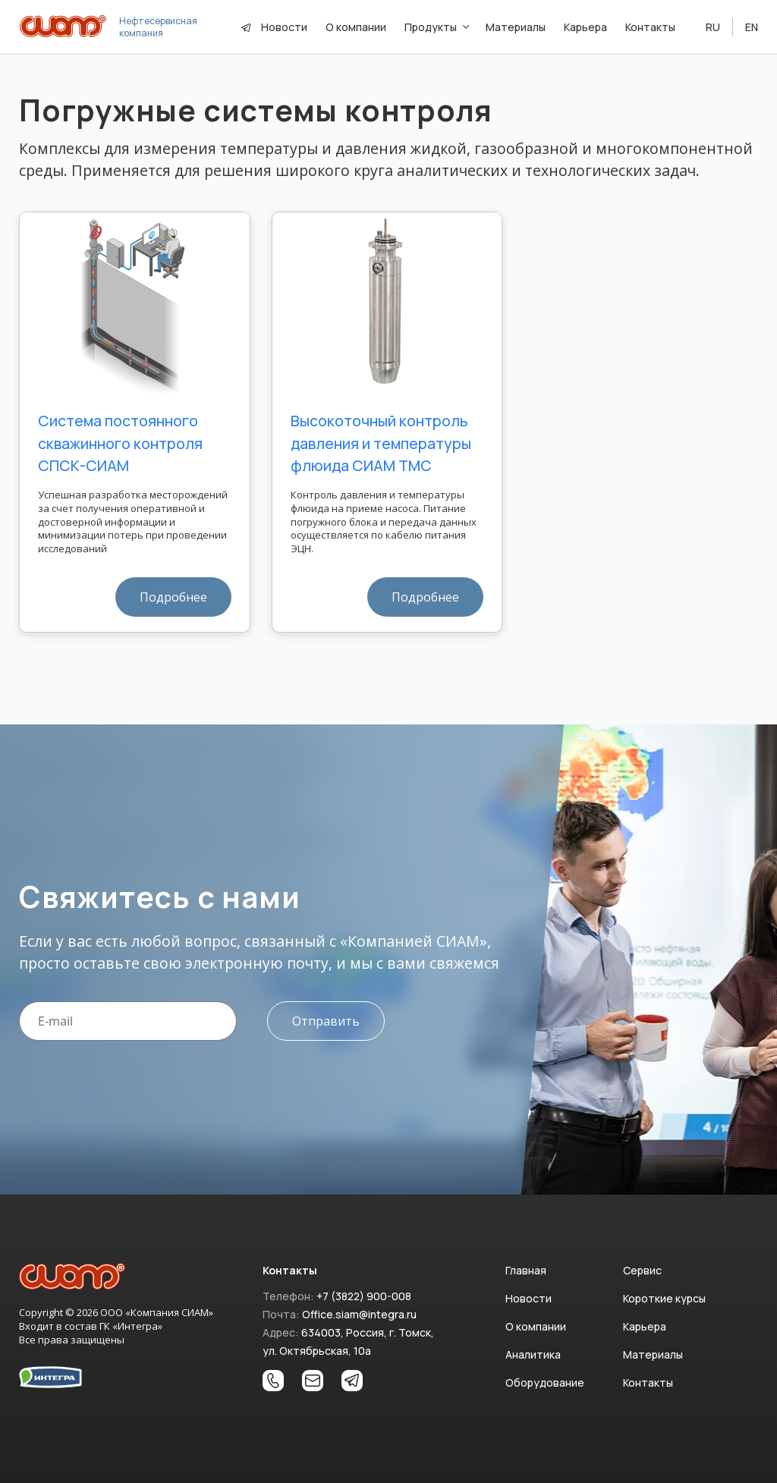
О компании (535, 1326)
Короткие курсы (664, 1298)
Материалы (653, 1354)
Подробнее (173, 597)
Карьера (644, 1326)
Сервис (642, 1270)
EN (751, 27)
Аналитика (533, 1354)
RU (713, 27)
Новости (284, 27)
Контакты (648, 1382)
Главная (525, 1270)
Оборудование (544, 1382)
